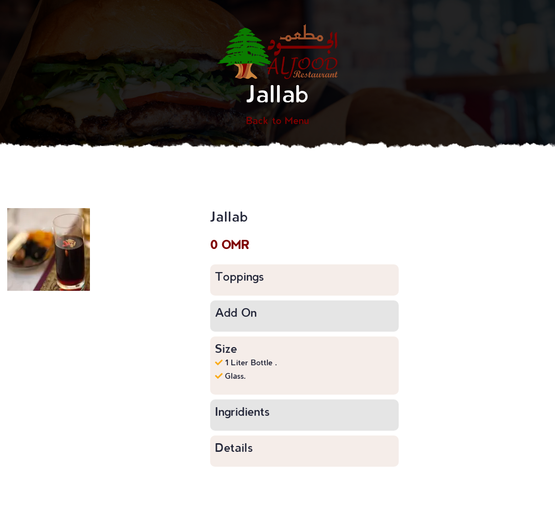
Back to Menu (277, 120)
